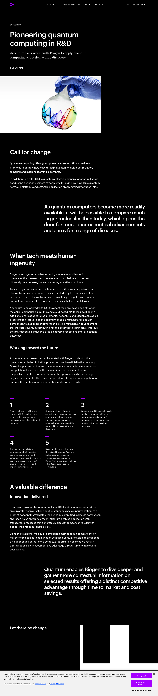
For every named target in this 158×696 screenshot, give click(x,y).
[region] (79, 683)
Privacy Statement (57, 684)
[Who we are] (84, 4)
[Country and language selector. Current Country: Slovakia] (139, 4)
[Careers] (99, 4)
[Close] (154, 674)
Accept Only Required (141, 683)
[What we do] (53, 4)
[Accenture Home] (17, 4)
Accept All (141, 676)
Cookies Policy (40, 684)
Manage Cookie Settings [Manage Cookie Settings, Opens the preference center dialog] (141, 690)
